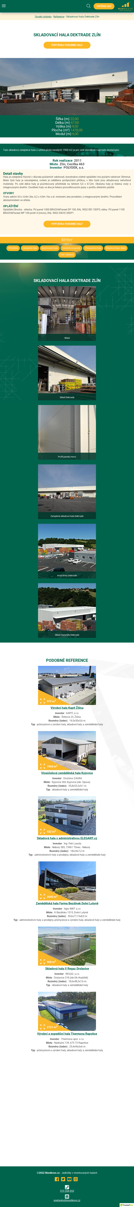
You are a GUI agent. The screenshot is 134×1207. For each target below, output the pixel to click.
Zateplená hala (30, 248)
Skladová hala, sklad (116, 248)
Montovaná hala (50, 248)
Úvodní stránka (43, 16)
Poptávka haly (104, 6)
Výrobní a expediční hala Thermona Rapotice (67, 1034)
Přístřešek (13, 248)
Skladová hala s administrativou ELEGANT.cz (67, 838)
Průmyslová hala (93, 248)
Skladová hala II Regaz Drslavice (67, 968)
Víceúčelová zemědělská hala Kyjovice (67, 773)
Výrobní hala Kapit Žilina (67, 708)
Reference (58, 16)
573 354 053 (67, 1188)
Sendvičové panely (71, 248)
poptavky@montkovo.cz (67, 1200)
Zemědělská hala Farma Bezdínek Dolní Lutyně (67, 903)
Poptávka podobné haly (67, 45)
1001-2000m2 (67, 254)
